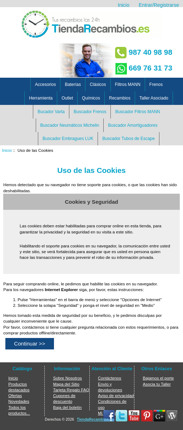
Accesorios (45, 84)
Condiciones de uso (112, 404)
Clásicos (98, 84)
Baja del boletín (67, 407)
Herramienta (41, 98)
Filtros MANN (127, 84)
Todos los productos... (19, 410)
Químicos (91, 98)
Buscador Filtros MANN (137, 111)
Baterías (73, 84)
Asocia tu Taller (156, 384)
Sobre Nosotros (67, 378)
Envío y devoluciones (110, 387)
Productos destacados (18, 387)
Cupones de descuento (64, 398)
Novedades (18, 401)
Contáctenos (109, 378)
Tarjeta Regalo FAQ (71, 389)
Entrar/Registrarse (159, 5)
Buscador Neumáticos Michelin (69, 125)
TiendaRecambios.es (95, 419)
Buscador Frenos (90, 111)
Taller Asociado (153, 98)
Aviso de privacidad (116, 395)
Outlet (67, 98)
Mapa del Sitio (66, 384)
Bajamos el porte (158, 378)
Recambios (119, 98)
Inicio (123, 5)
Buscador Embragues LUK (68, 138)
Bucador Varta (51, 111)
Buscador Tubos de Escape (128, 138)
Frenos (156, 84)
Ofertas (15, 395)
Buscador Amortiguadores (132, 125)
